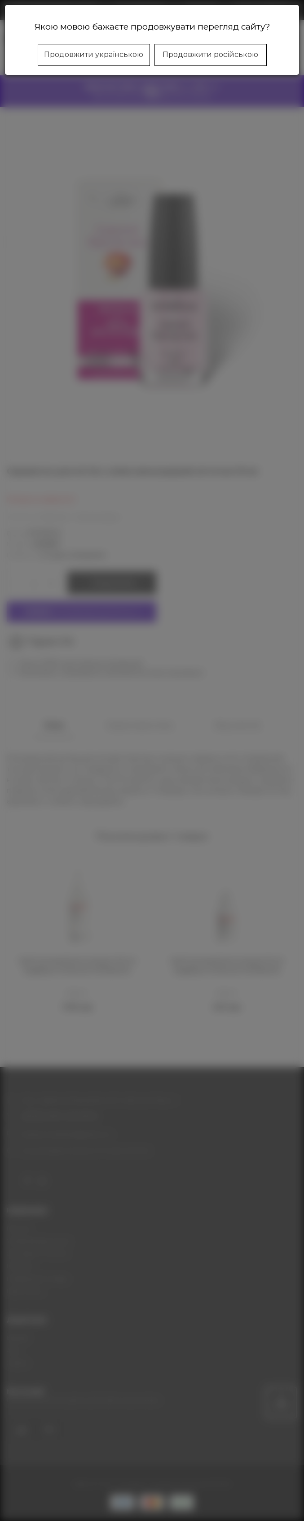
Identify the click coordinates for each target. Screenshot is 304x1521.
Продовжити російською (210, 54)
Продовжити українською (93, 54)
